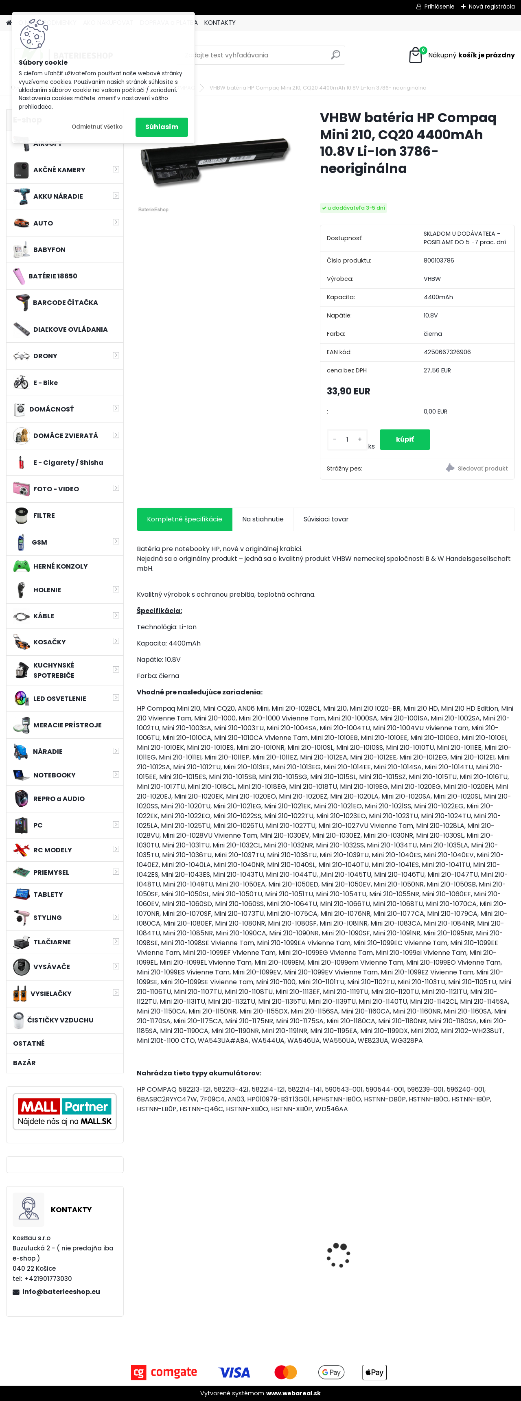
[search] (335, 58)
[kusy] (347, 440)
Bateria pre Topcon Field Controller (469, 1240)
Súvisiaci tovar (326, 519)
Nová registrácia (492, 6)
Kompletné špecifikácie (184, 519)
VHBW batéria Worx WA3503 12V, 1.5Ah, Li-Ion (277, 1253)
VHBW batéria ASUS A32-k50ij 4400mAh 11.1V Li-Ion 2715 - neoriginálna (374, 1240)
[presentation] (141, 1242)
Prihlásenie (440, 6)
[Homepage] (9, 23)
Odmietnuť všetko (97, 127)
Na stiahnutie (263, 519)
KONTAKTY (220, 22)
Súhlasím (161, 126)
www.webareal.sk (293, 1393)
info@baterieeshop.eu (61, 1291)
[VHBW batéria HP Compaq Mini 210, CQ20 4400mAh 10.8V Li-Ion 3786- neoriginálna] (215, 161)
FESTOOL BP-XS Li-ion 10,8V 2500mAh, (175, 1253)
